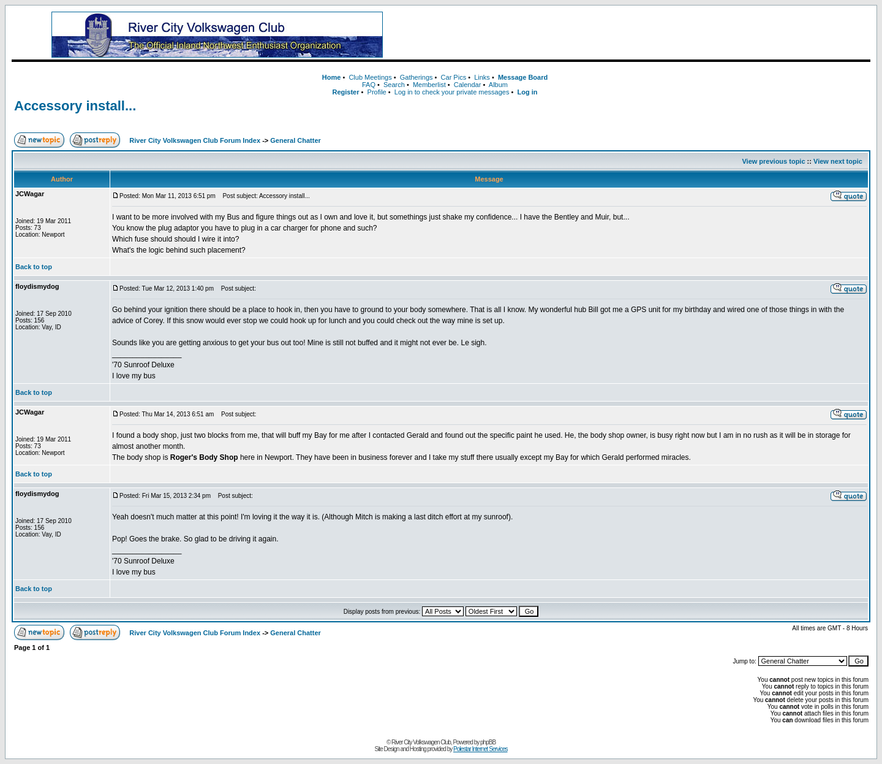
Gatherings (416, 77)
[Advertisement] (646, 35)
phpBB (488, 742)
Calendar (467, 84)
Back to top (33, 266)
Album (498, 84)
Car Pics (454, 77)
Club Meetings (370, 77)
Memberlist (429, 84)
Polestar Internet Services (480, 749)
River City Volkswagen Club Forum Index (194, 140)
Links (482, 77)
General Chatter (295, 140)
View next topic (837, 161)
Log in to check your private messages (452, 92)
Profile (377, 92)
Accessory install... (75, 105)
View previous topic (773, 161)
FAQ (368, 84)
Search (394, 84)
